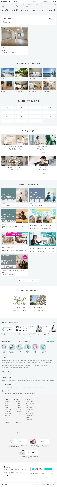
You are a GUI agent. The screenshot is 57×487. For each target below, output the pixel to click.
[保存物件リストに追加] (25, 47)
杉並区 (21, 373)
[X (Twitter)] (5, 475)
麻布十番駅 (52, 380)
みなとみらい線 (33, 365)
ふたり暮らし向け (35, 387)
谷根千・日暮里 (4, 365)
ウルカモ (7, 428)
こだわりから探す (19, 411)
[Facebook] (8, 475)
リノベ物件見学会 (29, 409)
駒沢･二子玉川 (38, 360)
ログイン (46, 1)
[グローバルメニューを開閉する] (55, 1)
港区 (2, 373)
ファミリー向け (41, 387)
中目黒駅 (32, 380)
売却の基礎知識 (8, 426)
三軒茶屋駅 (3, 380)
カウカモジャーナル (30, 417)
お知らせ (7, 403)
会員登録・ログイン (19, 434)
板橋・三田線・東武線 (14, 367)
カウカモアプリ (19, 428)
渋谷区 (15, 373)
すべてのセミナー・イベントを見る (28, 280)
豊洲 (11, 362)
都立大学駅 (28, 380)
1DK (6, 393)
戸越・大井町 (43, 362)
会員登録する (48, 468)
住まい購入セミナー (30, 405)
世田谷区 (11, 373)
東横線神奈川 (28, 365)
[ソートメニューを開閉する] (2, 485)
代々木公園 (43, 360)
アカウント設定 (8, 413)
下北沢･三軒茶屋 (26, 360)
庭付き (11, 387)
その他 (27, 367)
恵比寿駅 (39, 380)
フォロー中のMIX (8, 411)
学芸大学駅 (47, 380)
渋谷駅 (10, 380)
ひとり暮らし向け (28, 387)
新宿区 (5, 373)
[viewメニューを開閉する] (6, 485)
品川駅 (7, 380)
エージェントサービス (30, 401)
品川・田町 (3, 362)
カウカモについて (35, 1)
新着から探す (18, 403)
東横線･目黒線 (32, 360)
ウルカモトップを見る (52, 322)
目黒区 (8, 373)
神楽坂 (51, 360)
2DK (18, 393)
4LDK (35, 393)
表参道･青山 (4, 360)
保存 (53, 484)
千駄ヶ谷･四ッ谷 (28, 362)
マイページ (7, 401)
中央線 (24, 362)
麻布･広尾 (8, 360)
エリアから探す (19, 409)
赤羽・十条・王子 (47, 365)
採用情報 (51, 473)
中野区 (18, 373)
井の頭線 (47, 360)
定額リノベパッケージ (30, 413)
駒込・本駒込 (15, 365)
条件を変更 (51, 18)
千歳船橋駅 (24, 380)
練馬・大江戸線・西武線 (5, 367)
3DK (25, 393)
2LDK (21, 393)
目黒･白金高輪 (20, 360)
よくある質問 (18, 430)
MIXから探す (18, 413)
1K (3, 393)
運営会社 (32, 473)
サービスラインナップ (30, 403)
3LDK (28, 393)
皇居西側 (20, 362)
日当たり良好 (15, 387)
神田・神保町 (10, 365)
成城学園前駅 (19, 380)
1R (2, 393)
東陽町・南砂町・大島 (21, 365)
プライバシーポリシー (44, 473)
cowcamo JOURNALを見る (51, 341)
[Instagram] (10, 475)
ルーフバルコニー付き (5, 387)
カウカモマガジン (29, 419)
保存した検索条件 (8, 409)
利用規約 (37, 473)
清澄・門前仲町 (15, 362)
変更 (48, 484)
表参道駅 (43, 380)
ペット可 (23, 387)
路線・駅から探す (19, 407)
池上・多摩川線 (48, 362)
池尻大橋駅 (14, 380)
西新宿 (33, 362)
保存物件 (7, 407)
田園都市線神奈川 (40, 365)
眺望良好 (19, 387)
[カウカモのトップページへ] (9, 1)
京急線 (24, 367)
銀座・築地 (8, 362)
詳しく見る (14, 152)
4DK (32, 393)
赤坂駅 (36, 380)
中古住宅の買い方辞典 (30, 415)
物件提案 (28, 411)
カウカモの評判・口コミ (20, 426)
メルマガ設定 (7, 415)
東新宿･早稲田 (37, 362)
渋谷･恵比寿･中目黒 (14, 360)
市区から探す (18, 405)
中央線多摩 (20, 367)
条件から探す (18, 401)
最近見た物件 (7, 405)
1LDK (8, 393)
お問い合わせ (18, 432)
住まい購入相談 (29, 407)
